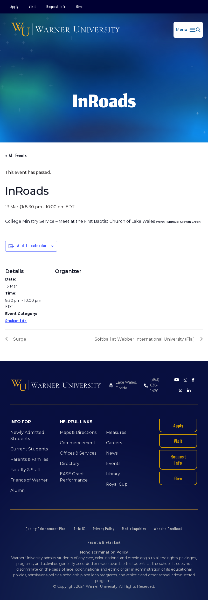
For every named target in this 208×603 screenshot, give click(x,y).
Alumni (17, 490)
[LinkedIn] (189, 391)
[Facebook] (193, 380)
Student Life (16, 320)
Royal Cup (117, 484)
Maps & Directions (78, 432)
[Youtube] (176, 380)
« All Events (16, 155)
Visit (32, 6)
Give (79, 6)
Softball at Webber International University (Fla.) (145, 339)
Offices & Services (78, 453)
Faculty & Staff (25, 469)
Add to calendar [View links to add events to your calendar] (32, 245)
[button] (188, 30)
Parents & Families (29, 459)
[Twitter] (180, 391)
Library (113, 473)
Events (113, 463)
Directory (69, 463)
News (111, 453)
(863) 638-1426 (154, 385)
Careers (114, 442)
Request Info (56, 6)
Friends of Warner (29, 480)
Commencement (77, 442)
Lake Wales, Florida (125, 385)
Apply (14, 6)
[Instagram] (185, 380)
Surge (19, 339)
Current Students (29, 449)
